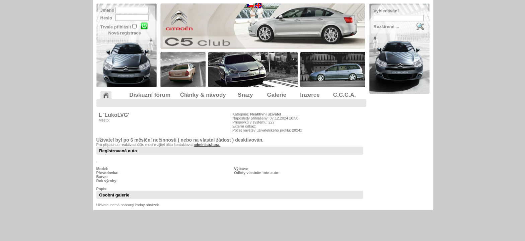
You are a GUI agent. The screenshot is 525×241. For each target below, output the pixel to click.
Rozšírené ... (386, 26)
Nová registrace (124, 32)
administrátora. (207, 145)
